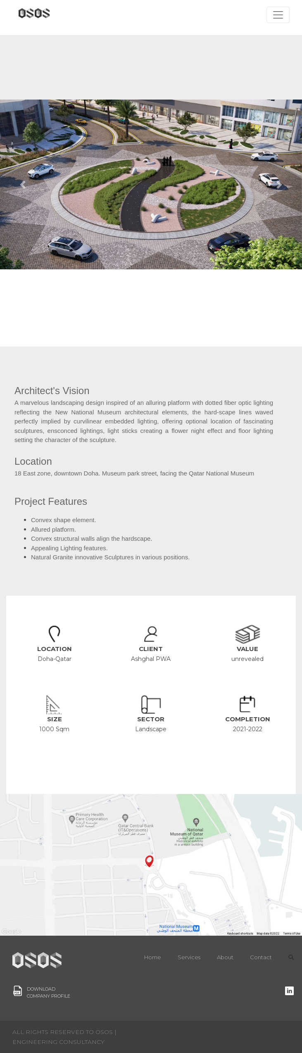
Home (152, 957)
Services (189, 957)
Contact (261, 957)
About (225, 957)
